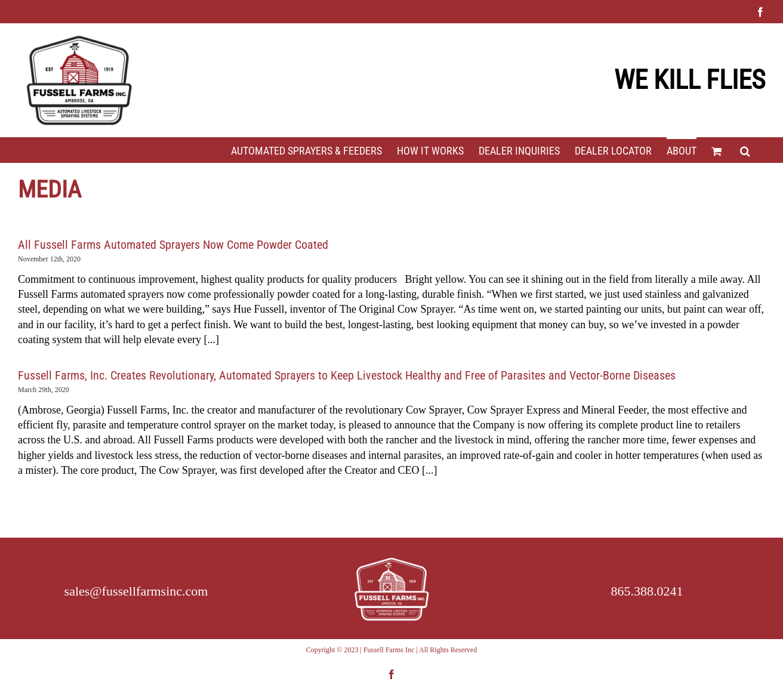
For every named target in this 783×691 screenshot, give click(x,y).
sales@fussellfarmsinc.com (136, 591)
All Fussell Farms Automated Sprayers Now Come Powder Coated (173, 244)
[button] (745, 149)
